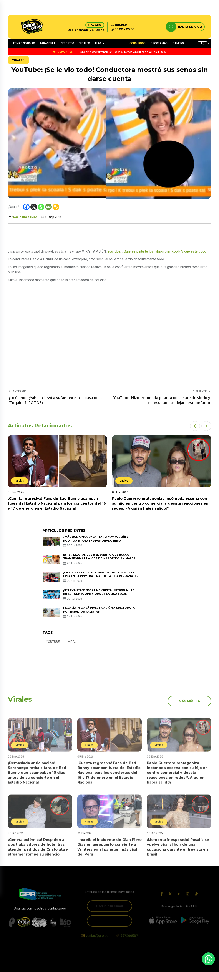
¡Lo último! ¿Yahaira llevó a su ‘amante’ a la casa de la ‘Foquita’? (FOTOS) (56, 400)
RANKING (178, 43)
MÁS (98, 43)
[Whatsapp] (41, 207)
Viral (72, 641)
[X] (33, 207)
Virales (18, 60)
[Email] (48, 207)
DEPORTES (67, 43)
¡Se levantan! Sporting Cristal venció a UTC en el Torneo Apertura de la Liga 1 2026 (98, 591)
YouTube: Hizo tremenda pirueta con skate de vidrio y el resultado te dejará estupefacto (161, 400)
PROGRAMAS (159, 43)
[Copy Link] (56, 207)
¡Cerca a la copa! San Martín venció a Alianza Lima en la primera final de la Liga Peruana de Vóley (100, 576)
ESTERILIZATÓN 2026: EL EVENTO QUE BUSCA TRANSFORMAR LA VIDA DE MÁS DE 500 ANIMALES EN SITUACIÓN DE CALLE (99, 558)
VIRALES (84, 43)
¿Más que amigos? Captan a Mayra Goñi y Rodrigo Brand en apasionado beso (95, 538)
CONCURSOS (137, 43)
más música (189, 701)
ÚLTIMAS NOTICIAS (23, 43)
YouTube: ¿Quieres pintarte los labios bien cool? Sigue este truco (157, 251)
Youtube (53, 641)
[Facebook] (26, 207)
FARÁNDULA (47, 43)
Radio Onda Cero (25, 217)
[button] (195, 426)
